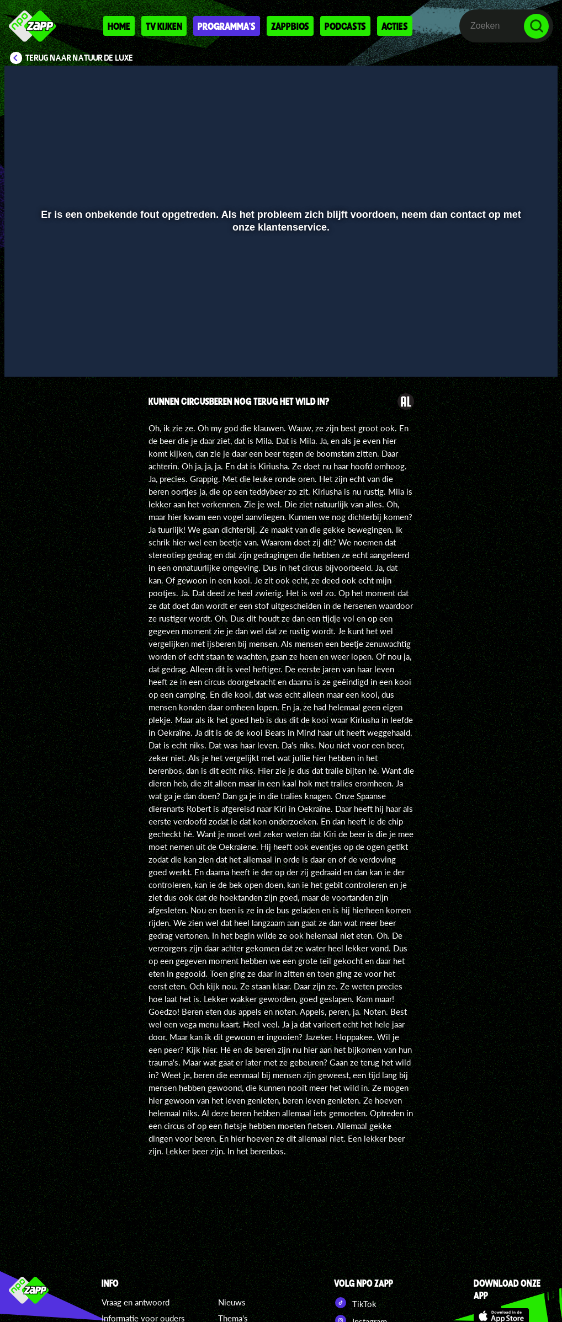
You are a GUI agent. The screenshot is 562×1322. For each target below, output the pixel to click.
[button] (27, 352)
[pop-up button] (512, 352)
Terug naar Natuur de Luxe (79, 58)
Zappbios (290, 26)
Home (119, 26)
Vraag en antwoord (135, 1302)
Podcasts (345, 26)
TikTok (355, 1302)
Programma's (227, 26)
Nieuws (232, 1302)
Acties (394, 26)
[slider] (279, 329)
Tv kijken (164, 26)
